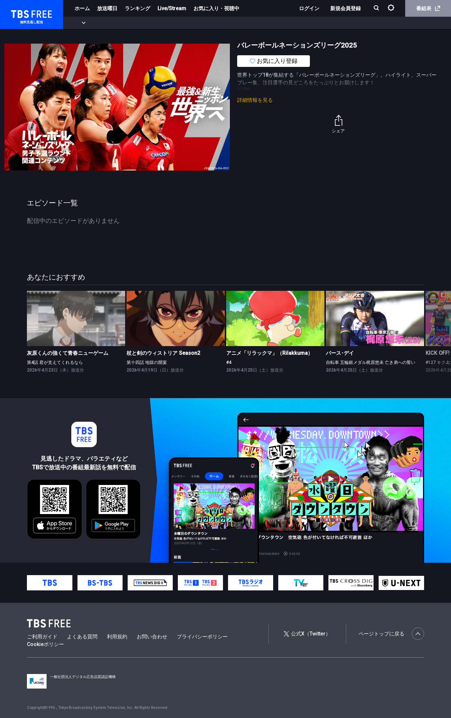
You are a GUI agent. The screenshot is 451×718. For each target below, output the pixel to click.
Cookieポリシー (45, 644)
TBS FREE (19, 13)
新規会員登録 (345, 8)
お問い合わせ (152, 636)
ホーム (82, 8)
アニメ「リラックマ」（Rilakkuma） (269, 353)
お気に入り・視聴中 (216, 8)
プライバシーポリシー (202, 636)
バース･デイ (340, 353)
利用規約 (117, 636)
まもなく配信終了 (111, 22)
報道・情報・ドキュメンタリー (240, 22)
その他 (288, 22)
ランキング (137, 8)
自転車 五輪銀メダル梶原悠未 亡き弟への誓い (370, 362)
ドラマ (146, 22)
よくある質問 (82, 636)
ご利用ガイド (42, 636)
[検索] (377, 8)
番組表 (428, 8)
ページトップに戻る (391, 633)
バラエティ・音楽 (181, 22)
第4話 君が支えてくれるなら (55, 362)
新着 (79, 22)
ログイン (309, 8)
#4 (228, 362)
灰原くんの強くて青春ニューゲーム (67, 353)
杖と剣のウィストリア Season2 (163, 353)
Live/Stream (171, 8)
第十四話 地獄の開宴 (147, 362)
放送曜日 (107, 8)
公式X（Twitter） (307, 634)
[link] (76, 318)
